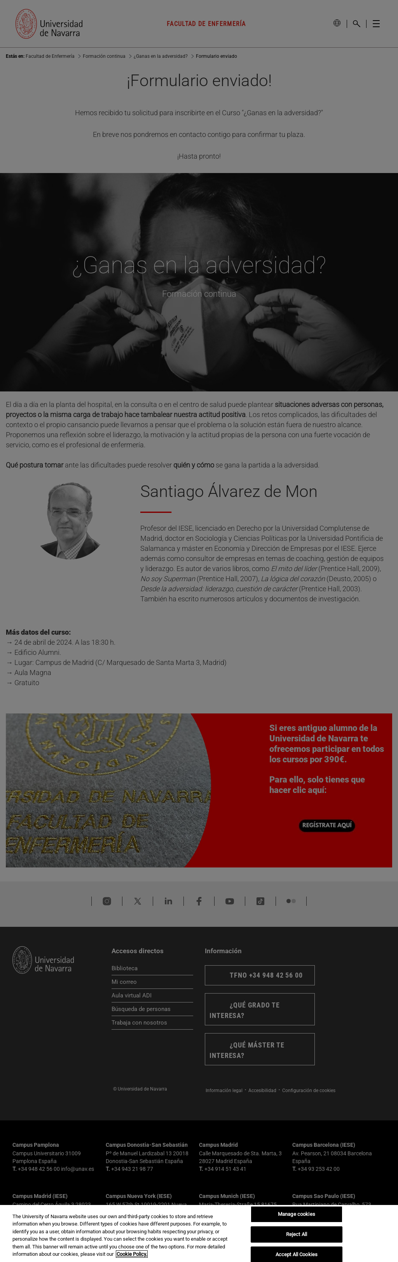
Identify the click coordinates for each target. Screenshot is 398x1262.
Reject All (296, 1240)
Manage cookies (296, 1220)
